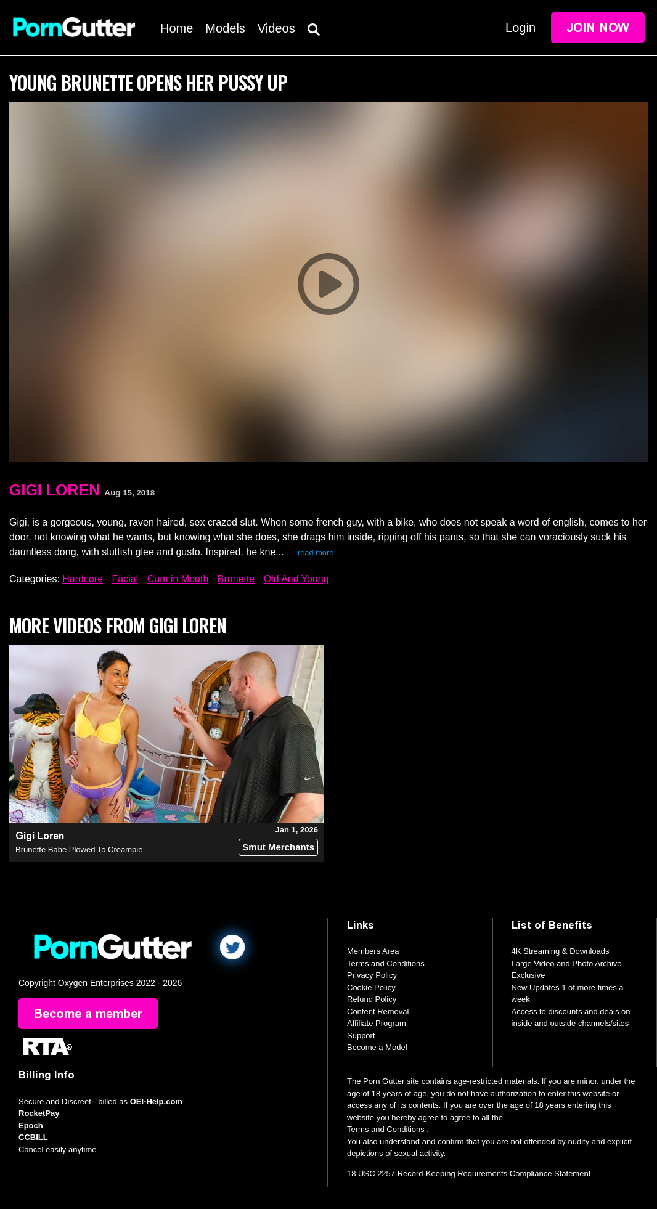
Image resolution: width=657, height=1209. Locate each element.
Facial (125, 579)
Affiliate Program (376, 1023)
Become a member (88, 1013)
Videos (276, 28)
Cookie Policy (371, 987)
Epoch (30, 1125)
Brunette (236, 579)
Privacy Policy (372, 975)
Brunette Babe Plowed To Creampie (78, 849)
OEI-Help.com (156, 1101)
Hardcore (82, 579)
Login (520, 28)
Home (176, 28)
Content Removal (378, 1011)
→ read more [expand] (311, 552)
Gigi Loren (54, 490)
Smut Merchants (278, 847)
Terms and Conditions (386, 963)
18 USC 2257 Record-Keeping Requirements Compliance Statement (468, 1173)
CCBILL (33, 1137)
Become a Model (377, 1047)
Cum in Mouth (178, 579)
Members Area (373, 951)
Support (361, 1035)
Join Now (597, 27)
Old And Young (296, 579)
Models (225, 28)
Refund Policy (371, 999)
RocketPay (38, 1113)
